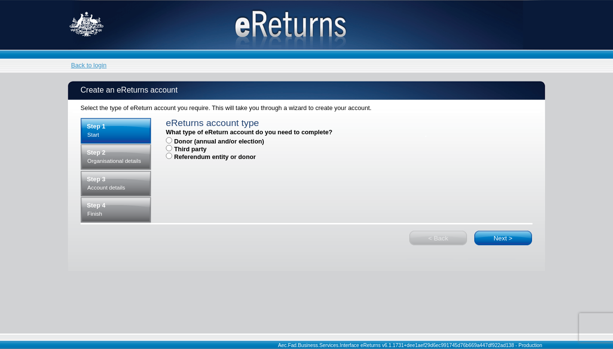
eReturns (306, 25)
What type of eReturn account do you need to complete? (249, 132)
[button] (503, 238)
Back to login (88, 65)
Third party (190, 149)
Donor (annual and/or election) (219, 141)
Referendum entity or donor (215, 156)
